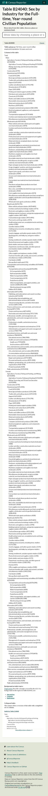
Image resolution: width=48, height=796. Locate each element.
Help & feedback (12, 763)
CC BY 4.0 (24, 787)
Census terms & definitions (16, 754)
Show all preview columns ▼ (24, 730)
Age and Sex (10, 694)
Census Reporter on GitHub (17, 767)
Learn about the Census (15, 746)
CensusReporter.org (12, 785)
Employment (10, 698)
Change (42, 43)
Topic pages (8, 689)
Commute (10, 696)
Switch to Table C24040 (11, 711)
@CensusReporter (13, 758)
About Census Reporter (15, 750)
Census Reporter (14, 2)
